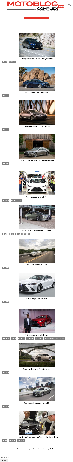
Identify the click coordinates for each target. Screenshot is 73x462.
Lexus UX (39, 338)
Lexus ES (12, 62)
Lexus (5, 62)
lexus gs (6, 338)
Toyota (21, 440)
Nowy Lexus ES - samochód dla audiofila (36, 231)
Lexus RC (30, 338)
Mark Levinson (23, 234)
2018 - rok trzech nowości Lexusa (36, 335)
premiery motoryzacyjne (55, 338)
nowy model (16, 200)
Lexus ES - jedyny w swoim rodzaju (36, 93)
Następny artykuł (45, 449)
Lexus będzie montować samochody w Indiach (36, 59)
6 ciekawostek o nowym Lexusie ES (36, 403)
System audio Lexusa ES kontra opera (36, 369)
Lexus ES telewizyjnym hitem (36, 265)
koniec (54, 449)
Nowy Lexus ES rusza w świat (36, 197)
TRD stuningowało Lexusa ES (36, 299)
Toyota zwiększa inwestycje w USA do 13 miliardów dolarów (36, 437)
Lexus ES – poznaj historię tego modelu (36, 126)
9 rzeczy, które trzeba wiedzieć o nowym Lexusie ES (36, 160)
